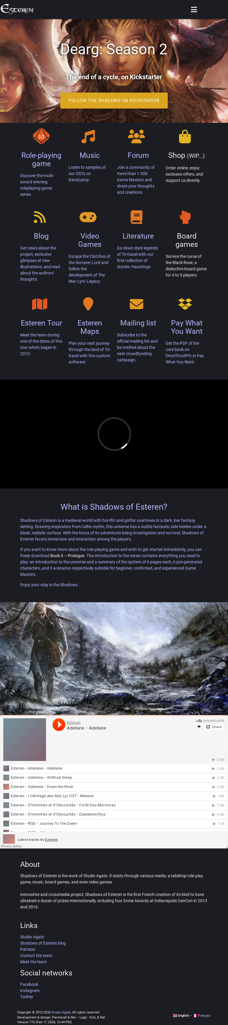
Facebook (29, 984)
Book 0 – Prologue (67, 555)
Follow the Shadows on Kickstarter (114, 100)
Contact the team (36, 955)
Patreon (27, 949)
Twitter (26, 996)
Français (202, 1016)
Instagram (29, 990)
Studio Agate (32, 937)
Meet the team (33, 961)
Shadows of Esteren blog (43, 943)
